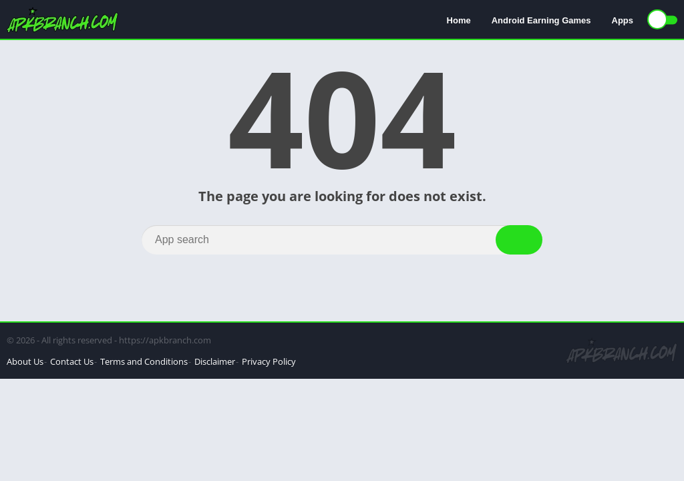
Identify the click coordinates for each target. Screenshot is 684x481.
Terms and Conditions (144, 361)
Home (459, 20)
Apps (623, 20)
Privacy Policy (269, 361)
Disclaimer (214, 361)
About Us (25, 361)
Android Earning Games (541, 20)
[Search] (342, 240)
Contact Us (72, 361)
